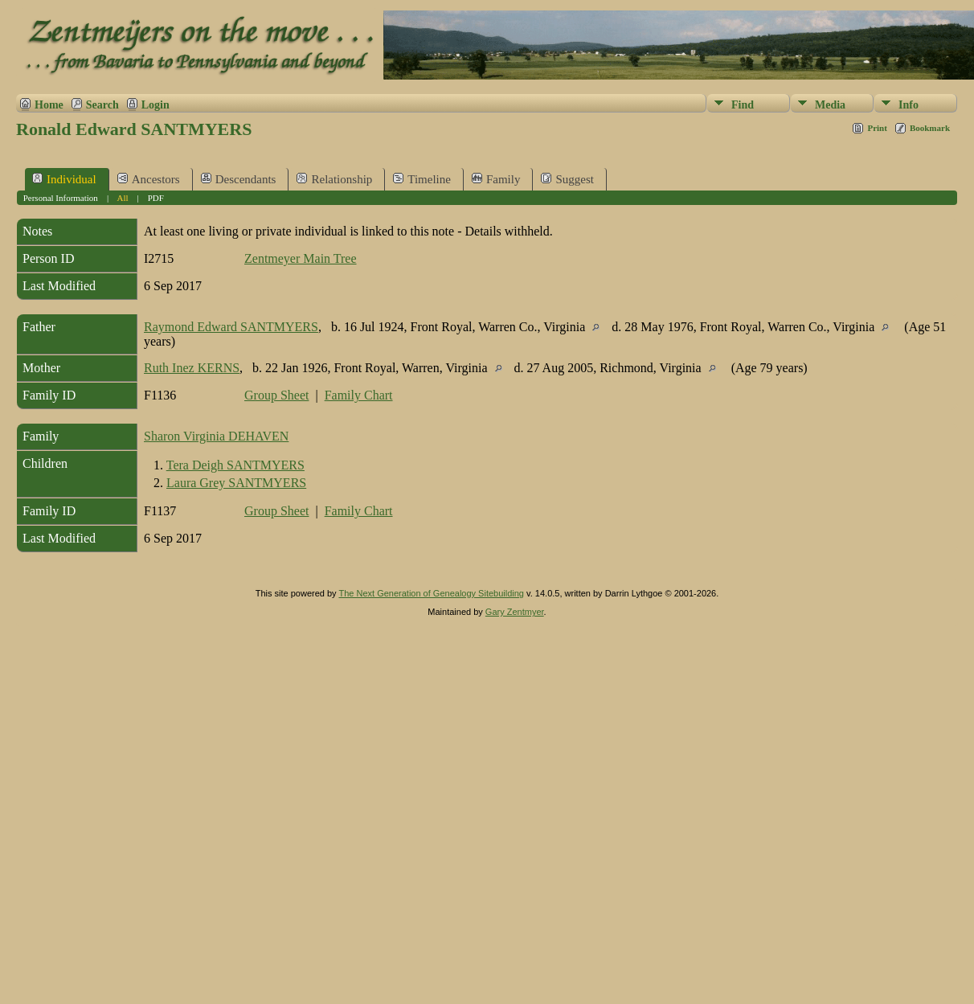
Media (830, 105)
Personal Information (60, 198)
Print (876, 128)
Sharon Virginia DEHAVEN (216, 436)
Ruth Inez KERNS (191, 368)
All (122, 198)
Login (155, 105)
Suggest (567, 179)
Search (102, 105)
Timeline (422, 179)
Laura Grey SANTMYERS (236, 483)
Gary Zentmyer (514, 612)
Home (49, 105)
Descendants (238, 179)
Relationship (334, 179)
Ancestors (148, 179)
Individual (64, 179)
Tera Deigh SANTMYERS (235, 465)
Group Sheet (276, 395)
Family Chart (359, 395)
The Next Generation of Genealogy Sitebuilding (431, 593)
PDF (156, 198)
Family (496, 179)
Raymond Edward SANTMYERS (231, 327)
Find (742, 105)
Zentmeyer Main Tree (300, 258)
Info (908, 105)
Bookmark (930, 128)
